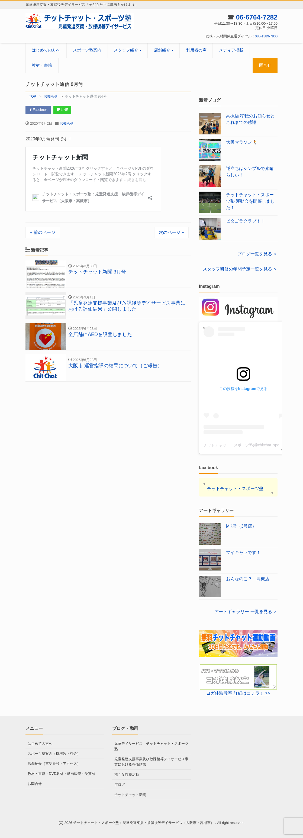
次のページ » (171, 233)
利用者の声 (196, 50)
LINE (65, 110)
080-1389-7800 (266, 36)
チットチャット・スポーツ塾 (235, 488)
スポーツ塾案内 (87, 50)
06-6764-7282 (256, 17)
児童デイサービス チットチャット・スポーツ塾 (151, 746)
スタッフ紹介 (126, 50)
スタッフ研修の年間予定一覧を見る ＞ (240, 269)
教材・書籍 (42, 65)
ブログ (119, 784)
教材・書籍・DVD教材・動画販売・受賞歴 (61, 773)
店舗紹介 (162, 50)
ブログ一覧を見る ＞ (257, 254)
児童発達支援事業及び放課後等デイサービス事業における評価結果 (151, 761)
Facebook (39, 110)
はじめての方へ (46, 50)
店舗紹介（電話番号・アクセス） (54, 763)
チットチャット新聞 (130, 793)
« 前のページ (42, 233)
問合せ (265, 65)
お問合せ (35, 783)
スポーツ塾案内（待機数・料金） (54, 753)
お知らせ (67, 124)
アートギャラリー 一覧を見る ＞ (246, 611)
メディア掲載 (231, 50)
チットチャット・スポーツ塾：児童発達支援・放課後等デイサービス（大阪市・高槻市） (144, 821)
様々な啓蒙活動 (126, 774)
